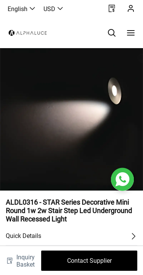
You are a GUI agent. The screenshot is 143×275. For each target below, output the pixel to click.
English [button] (22, 9)
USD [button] (53, 9)
